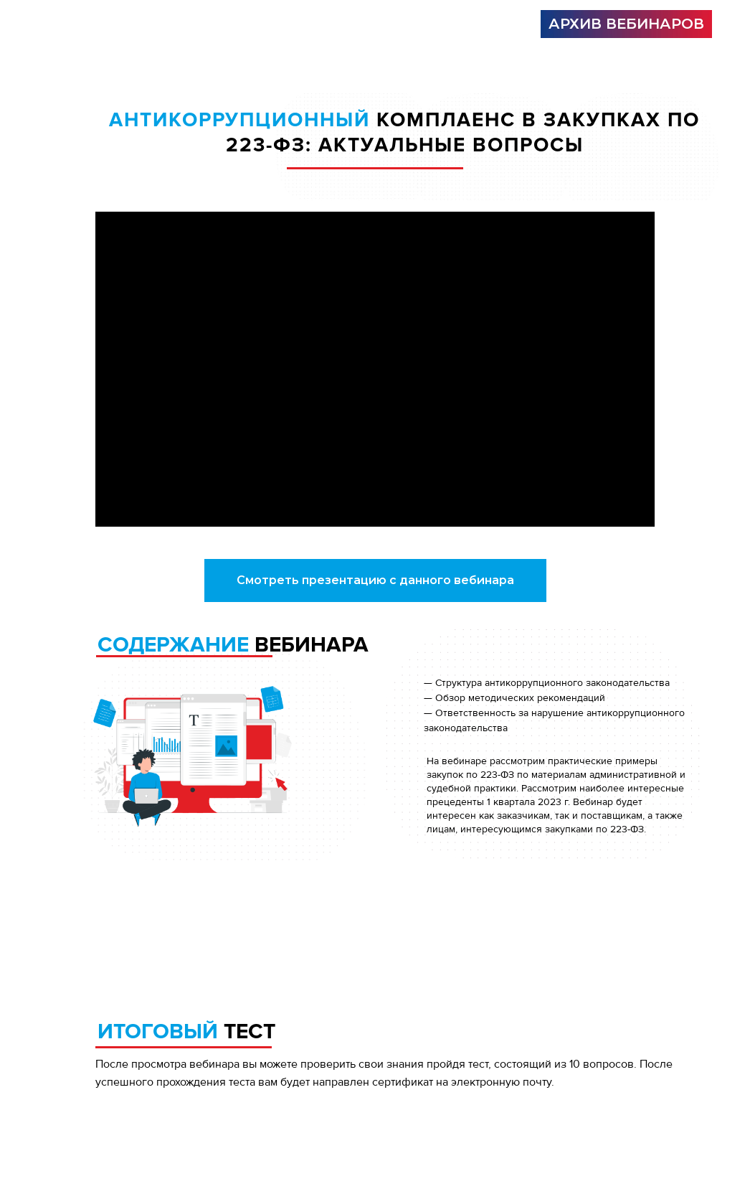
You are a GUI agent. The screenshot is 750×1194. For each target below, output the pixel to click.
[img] (203, 25)
